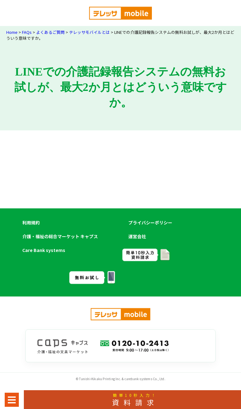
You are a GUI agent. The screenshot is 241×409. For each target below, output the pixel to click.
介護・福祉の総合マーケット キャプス (60, 236)
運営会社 (137, 236)
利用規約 (31, 222)
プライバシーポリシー (150, 222)
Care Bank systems (43, 250)
